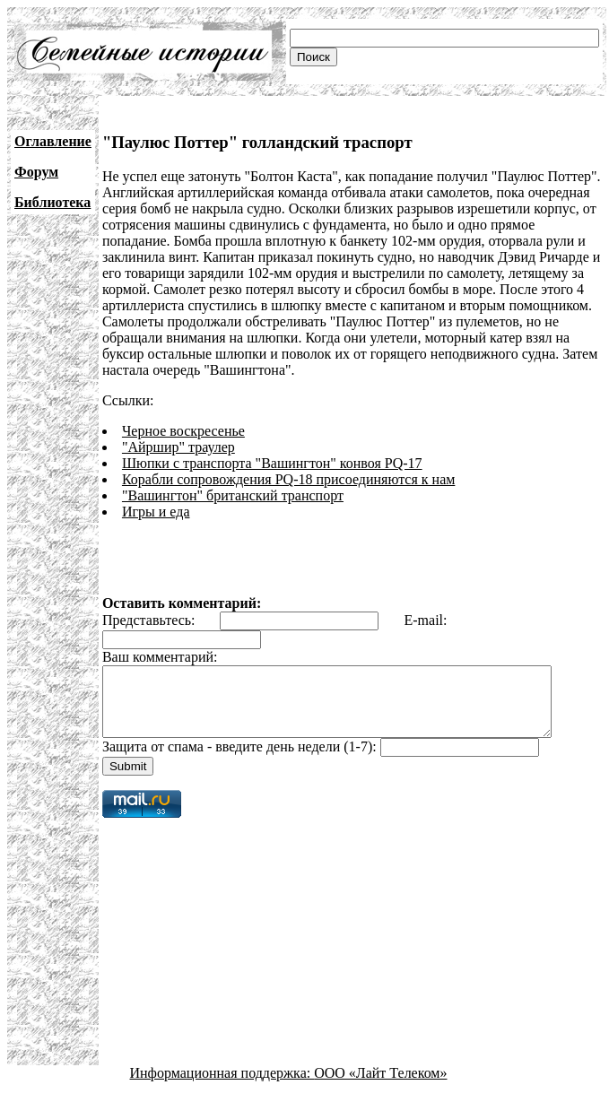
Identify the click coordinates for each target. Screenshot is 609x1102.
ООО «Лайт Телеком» (380, 1086)
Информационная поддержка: (222, 1086)
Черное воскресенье (183, 430)
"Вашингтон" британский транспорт (233, 495)
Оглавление (52, 141)
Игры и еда (156, 511)
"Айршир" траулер (178, 447)
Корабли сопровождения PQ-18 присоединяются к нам (288, 479)
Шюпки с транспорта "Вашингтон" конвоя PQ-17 (272, 463)
